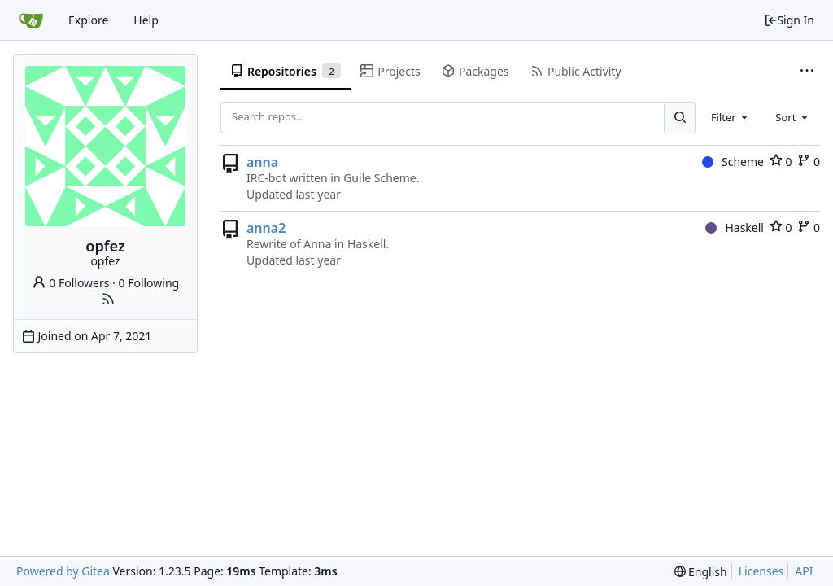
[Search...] (679, 117)
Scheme (733, 161)
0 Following (149, 283)
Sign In (789, 20)
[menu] (700, 571)
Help (146, 20)
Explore (88, 20)
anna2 (266, 228)
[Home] (31, 20)
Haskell (734, 227)
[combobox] (730, 117)
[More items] (807, 72)
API (804, 571)
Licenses (761, 571)
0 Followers (71, 283)
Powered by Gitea (63, 571)
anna (262, 162)
